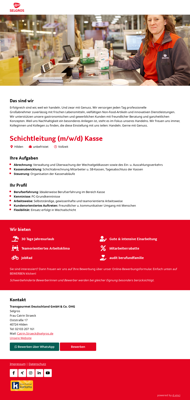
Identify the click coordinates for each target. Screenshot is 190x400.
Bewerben (78, 347)
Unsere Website (21, 338)
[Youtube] (48, 373)
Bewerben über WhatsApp (34, 347)
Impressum (18, 364)
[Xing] (22, 373)
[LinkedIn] (39, 373)
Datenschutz (37, 364)
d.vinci (176, 395)
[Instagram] (31, 373)
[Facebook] (14, 373)
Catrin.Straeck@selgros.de (35, 333)
